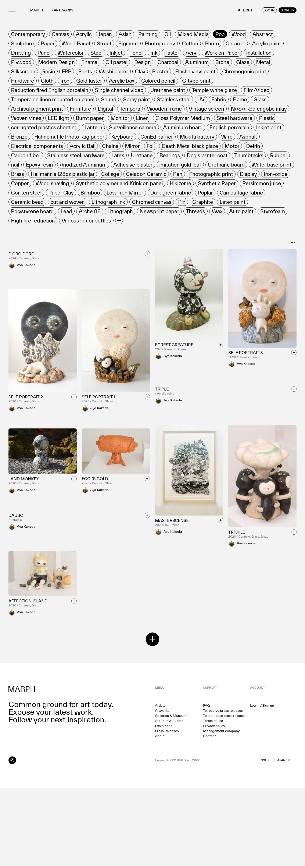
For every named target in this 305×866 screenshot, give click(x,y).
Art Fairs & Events (169, 799)
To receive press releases (223, 789)
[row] (27, 34)
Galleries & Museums (171, 794)
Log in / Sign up (262, 783)
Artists (160, 783)
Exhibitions (163, 804)
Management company (221, 809)
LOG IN (269, 10)
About (160, 814)
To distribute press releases (224, 794)
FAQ (206, 783)
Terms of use (213, 799)
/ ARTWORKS (62, 10)
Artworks (162, 789)
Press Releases (167, 809)
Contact (209, 814)
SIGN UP (287, 10)
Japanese (283, 838)
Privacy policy (214, 804)
